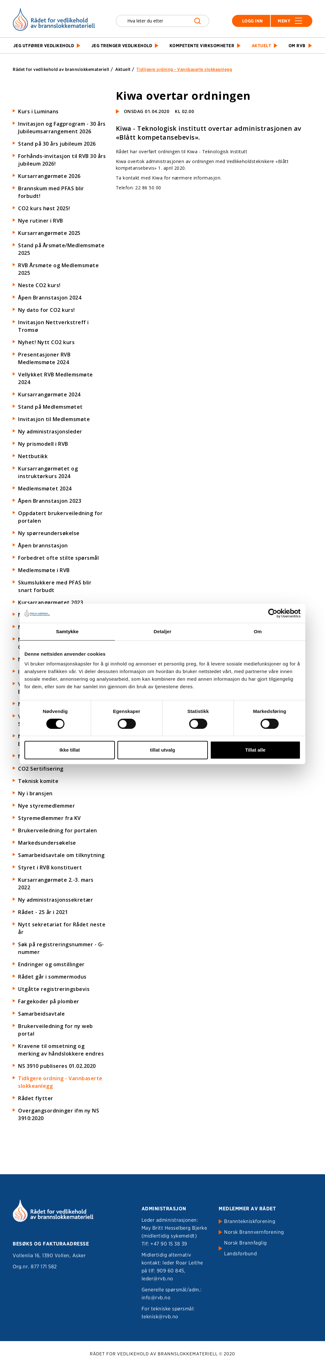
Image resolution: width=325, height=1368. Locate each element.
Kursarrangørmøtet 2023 (50, 602)
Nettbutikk (33, 456)
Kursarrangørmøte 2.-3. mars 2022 (56, 883)
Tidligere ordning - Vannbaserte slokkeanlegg (60, 1082)
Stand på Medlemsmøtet (50, 406)
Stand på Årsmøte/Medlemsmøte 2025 (61, 249)
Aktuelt (261, 45)
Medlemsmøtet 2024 (45, 488)
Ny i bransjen (35, 793)
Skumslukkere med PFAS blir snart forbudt (54, 586)
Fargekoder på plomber (48, 1001)
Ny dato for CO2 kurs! (46, 309)
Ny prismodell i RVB (43, 443)
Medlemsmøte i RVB (44, 570)
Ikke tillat (69, 750)
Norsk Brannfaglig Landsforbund (245, 1248)
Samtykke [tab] (67, 631)
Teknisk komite (38, 781)
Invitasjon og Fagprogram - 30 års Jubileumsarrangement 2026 (62, 127)
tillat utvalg (162, 750)
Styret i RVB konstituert (50, 867)
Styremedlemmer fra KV (49, 818)
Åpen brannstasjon (43, 545)
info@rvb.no (156, 1298)
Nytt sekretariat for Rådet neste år (61, 928)
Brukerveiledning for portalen (57, 830)
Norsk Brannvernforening (254, 1232)
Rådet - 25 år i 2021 (43, 912)
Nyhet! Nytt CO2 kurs (46, 342)
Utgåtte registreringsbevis (54, 989)
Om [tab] (258, 631)
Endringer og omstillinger (51, 964)
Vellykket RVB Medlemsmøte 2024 (55, 378)
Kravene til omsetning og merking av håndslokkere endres (61, 1050)
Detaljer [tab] (162, 631)
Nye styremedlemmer (46, 805)
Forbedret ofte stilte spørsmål (58, 557)
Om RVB (297, 45)
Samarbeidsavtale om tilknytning (61, 855)
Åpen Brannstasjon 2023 (49, 500)
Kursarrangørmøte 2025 (49, 233)
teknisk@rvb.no (160, 1317)
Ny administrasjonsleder (50, 431)
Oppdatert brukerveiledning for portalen (60, 517)
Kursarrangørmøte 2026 (49, 176)
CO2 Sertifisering (40, 768)
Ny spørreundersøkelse (49, 533)
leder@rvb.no (157, 1279)
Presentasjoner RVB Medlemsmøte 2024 (44, 358)
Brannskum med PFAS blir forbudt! (51, 192)
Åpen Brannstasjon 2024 (49, 297)
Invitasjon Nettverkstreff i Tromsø (53, 326)
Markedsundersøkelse (47, 842)
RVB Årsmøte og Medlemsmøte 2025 (58, 269)
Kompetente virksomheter (202, 45)
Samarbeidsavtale (41, 1013)
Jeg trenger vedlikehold (121, 45)
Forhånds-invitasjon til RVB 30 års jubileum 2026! (62, 160)
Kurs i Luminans (38, 111)
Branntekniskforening (249, 1221)
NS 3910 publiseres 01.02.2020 (57, 1065)
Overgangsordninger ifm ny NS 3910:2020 (58, 1114)
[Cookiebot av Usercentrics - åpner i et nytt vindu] (273, 613)
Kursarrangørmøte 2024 (49, 394)
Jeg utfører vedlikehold (43, 45)
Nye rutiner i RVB (40, 220)
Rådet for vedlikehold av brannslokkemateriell (61, 69)
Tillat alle (255, 750)
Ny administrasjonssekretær (55, 899)
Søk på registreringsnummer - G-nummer (61, 948)
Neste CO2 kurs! (39, 285)
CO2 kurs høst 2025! (44, 208)
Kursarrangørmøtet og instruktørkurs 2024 (48, 472)
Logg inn (252, 20)
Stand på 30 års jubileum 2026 (57, 143)
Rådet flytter (35, 1098)
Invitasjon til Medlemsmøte (54, 419)
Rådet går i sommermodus (52, 976)
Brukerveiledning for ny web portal (55, 1030)
